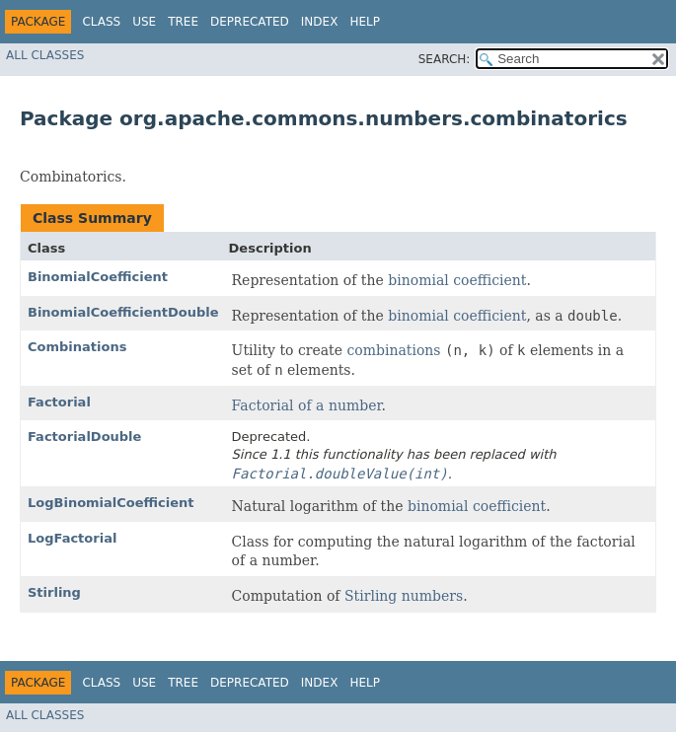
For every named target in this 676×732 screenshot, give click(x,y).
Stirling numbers (403, 596)
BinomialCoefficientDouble (123, 312)
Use (144, 22)
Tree (183, 22)
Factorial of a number (307, 405)
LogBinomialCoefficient (111, 502)
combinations (393, 350)
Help (364, 22)
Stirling (54, 592)
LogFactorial (72, 538)
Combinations (77, 346)
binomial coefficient (457, 280)
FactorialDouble (84, 436)
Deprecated (249, 22)
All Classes (45, 55)
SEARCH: (444, 59)
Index (319, 22)
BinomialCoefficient (98, 276)
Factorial (59, 402)
